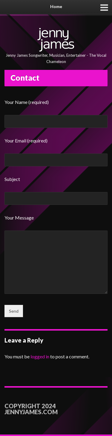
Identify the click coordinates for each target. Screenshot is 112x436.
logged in (39, 356)
